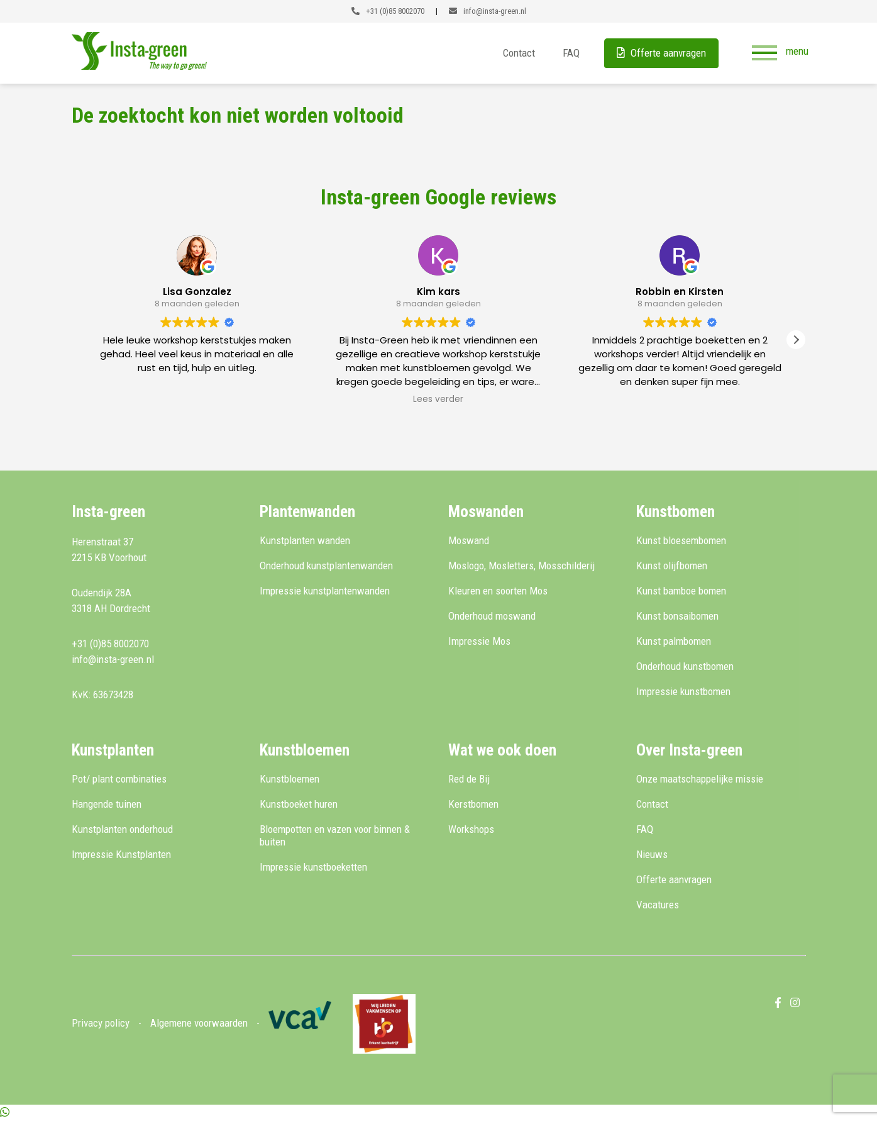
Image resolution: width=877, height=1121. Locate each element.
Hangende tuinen (106, 804)
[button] (795, 339)
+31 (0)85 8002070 (387, 11)
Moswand (468, 540)
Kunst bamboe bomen (681, 590)
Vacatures (657, 904)
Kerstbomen (473, 804)
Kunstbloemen (289, 778)
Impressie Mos (479, 641)
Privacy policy (101, 1023)
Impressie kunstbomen (683, 691)
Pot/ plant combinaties (119, 778)
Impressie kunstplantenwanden (325, 590)
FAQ (570, 53)
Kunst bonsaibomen (677, 616)
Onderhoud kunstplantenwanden (326, 565)
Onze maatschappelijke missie (699, 778)
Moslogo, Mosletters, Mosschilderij (521, 565)
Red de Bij (469, 778)
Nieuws (652, 854)
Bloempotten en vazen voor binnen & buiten (335, 835)
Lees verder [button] (438, 399)
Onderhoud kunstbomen (685, 666)
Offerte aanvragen (660, 53)
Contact (518, 53)
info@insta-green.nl (487, 11)
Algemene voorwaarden (199, 1023)
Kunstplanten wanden (305, 540)
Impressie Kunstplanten (121, 854)
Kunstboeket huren (299, 804)
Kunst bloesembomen (681, 540)
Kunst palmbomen (673, 641)
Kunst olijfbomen (671, 565)
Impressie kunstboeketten (313, 867)
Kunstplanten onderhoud (122, 829)
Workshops (471, 829)
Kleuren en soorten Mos (498, 590)
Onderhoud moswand (492, 616)
